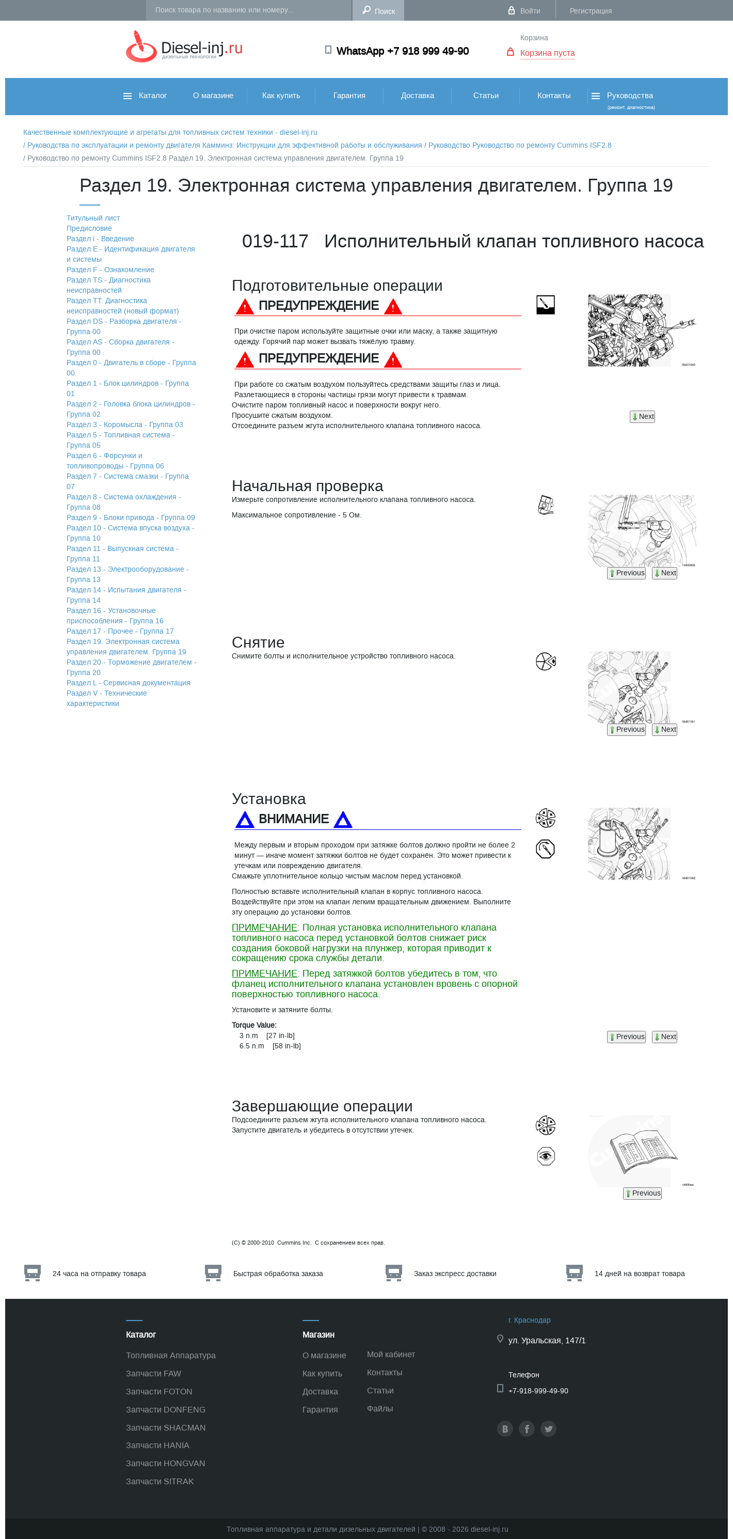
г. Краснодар (529, 1320)
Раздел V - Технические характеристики (107, 698)
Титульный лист (93, 218)
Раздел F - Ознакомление (110, 270)
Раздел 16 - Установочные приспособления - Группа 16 (115, 616)
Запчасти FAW (153, 1373)
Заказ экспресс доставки (455, 1274)
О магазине (213, 95)
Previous (626, 573)
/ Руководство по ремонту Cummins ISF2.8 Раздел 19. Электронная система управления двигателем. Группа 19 (213, 158)
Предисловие (89, 228)
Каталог (145, 95)
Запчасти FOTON (159, 1391)
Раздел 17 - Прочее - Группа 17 (120, 631)
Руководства (622, 100)
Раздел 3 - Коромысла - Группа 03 (125, 425)
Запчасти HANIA (157, 1445)
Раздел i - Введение (100, 239)
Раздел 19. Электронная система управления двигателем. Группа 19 (126, 647)
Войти (530, 11)
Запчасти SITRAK (160, 1481)
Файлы (380, 1408)
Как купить (281, 95)
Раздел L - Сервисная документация (128, 683)
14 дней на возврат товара (640, 1274)
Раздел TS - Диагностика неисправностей (109, 285)
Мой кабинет (391, 1354)
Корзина (534, 38)
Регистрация (591, 11)
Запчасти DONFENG (165, 1409)
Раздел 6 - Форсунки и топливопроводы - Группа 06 (115, 461)
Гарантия (349, 95)
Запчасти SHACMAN (166, 1427)
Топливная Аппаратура (171, 1355)
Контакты (554, 95)
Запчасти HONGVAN (165, 1463)
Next (642, 416)
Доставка (417, 95)
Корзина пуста (547, 53)
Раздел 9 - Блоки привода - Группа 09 (131, 518)
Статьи (486, 95)
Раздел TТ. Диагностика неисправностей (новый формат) (123, 306)
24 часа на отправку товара (99, 1274)
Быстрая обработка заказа (278, 1274)
